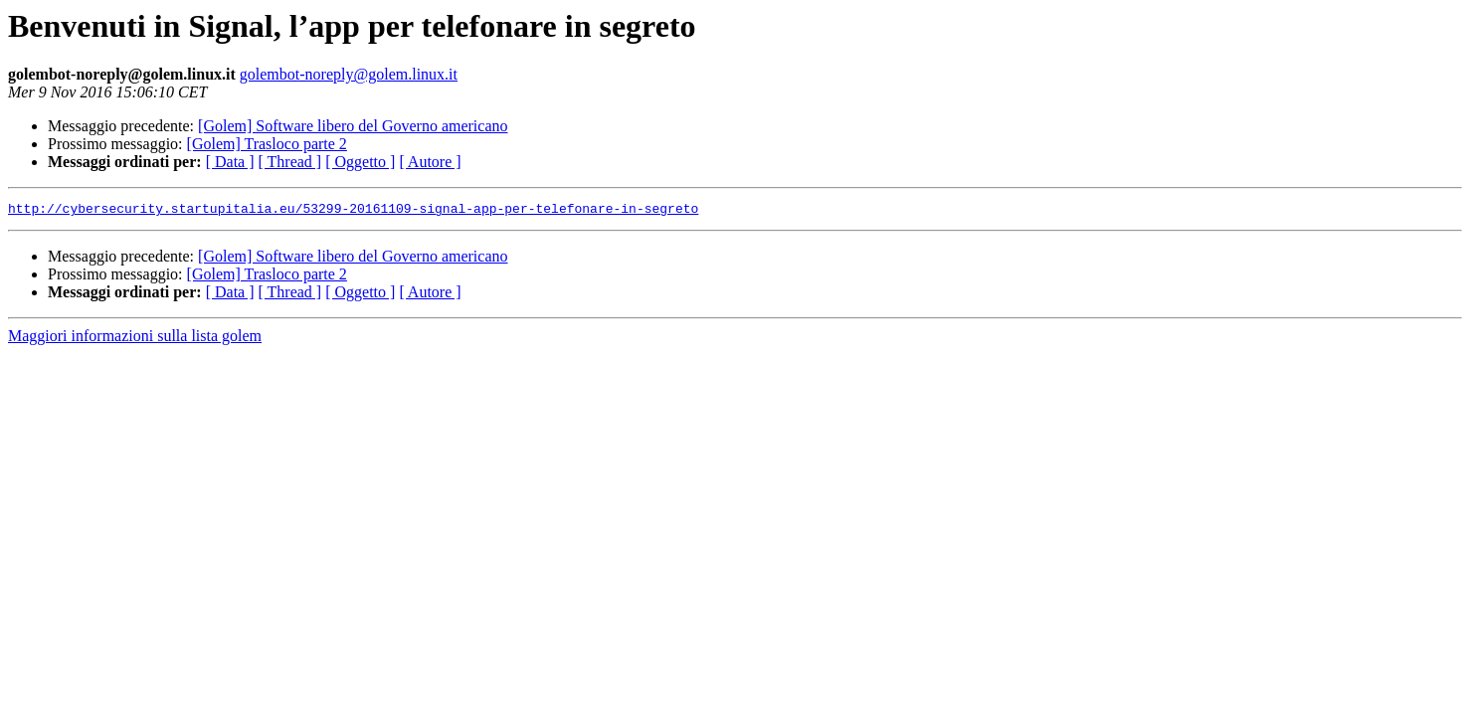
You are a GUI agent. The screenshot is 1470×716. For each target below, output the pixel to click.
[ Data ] (230, 161)
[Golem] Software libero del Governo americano (352, 125)
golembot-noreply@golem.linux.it (349, 74)
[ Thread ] (290, 161)
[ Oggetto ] (360, 161)
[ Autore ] (429, 161)
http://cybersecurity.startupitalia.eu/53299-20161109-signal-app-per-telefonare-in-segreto (353, 211)
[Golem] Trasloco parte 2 (267, 143)
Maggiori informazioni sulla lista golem (135, 338)
